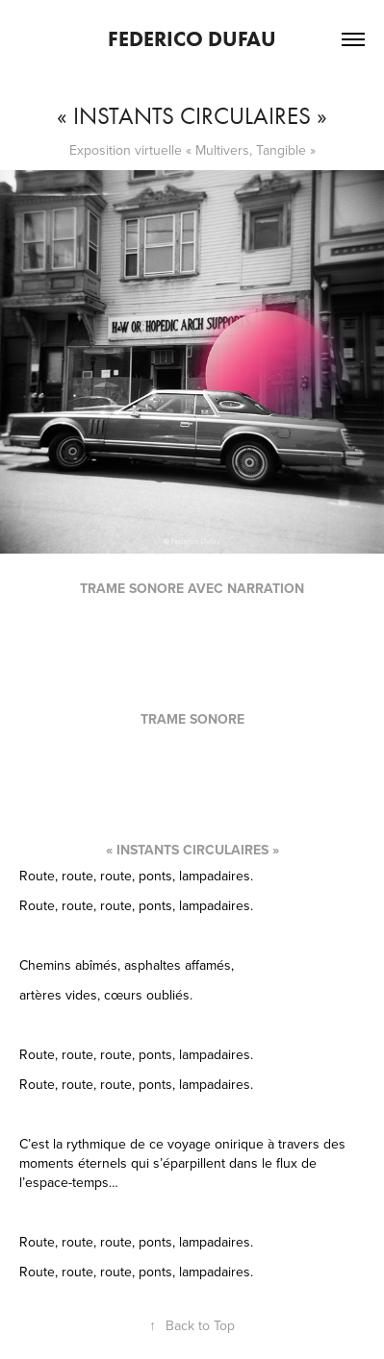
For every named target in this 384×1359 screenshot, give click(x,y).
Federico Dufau (192, 39)
